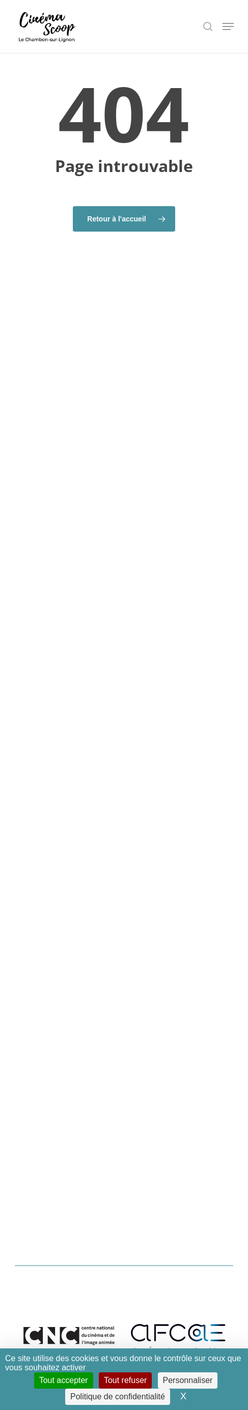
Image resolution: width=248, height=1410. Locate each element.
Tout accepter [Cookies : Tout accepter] (63, 1380)
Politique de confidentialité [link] (117, 1396)
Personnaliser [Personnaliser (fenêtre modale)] (188, 1380)
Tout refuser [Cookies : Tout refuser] (125, 1380)
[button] (228, 26)
